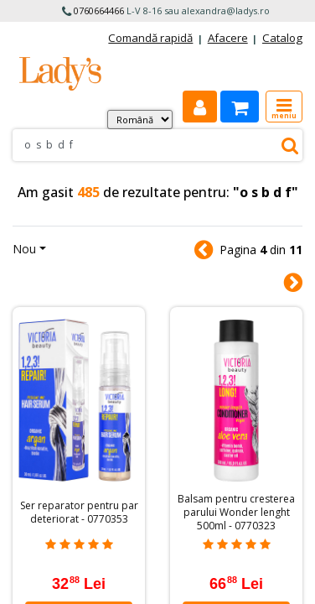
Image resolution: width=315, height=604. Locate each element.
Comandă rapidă (150, 37)
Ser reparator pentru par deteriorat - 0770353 (79, 512)
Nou (24, 249)
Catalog (282, 37)
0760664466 (99, 10)
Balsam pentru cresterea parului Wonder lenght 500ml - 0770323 (236, 512)
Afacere (228, 37)
